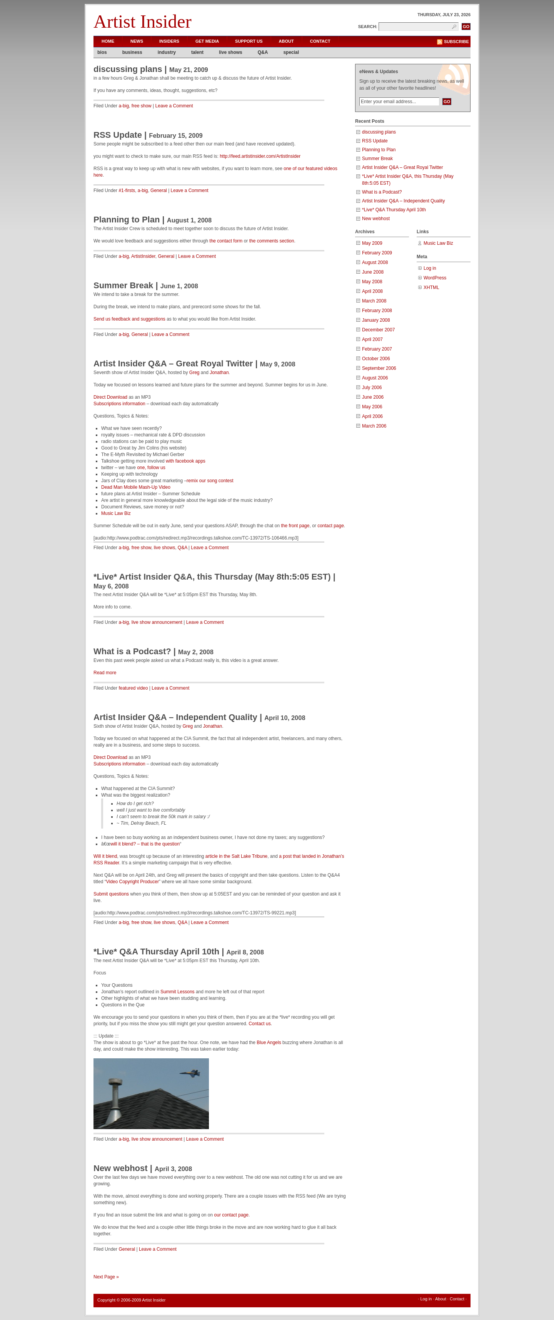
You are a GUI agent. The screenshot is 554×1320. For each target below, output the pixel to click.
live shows (230, 52)
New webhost (120, 1168)
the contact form (225, 241)
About (286, 41)
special (291, 52)
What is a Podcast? (132, 651)
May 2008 (372, 281)
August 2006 (375, 378)
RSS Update (117, 135)
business (132, 52)
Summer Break (123, 285)
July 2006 (372, 387)
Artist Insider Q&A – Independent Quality (175, 717)
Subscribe (456, 41)
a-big (123, 106)
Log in (430, 268)
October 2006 (376, 358)
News (136, 41)
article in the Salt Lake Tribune (236, 856)
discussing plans (127, 69)
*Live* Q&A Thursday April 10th (156, 951)
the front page (295, 525)
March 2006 (374, 426)
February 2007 (377, 349)
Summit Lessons (177, 991)
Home (108, 41)
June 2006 (373, 397)
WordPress (435, 278)
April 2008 (372, 291)
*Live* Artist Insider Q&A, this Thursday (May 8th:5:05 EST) (212, 576)
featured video (133, 688)
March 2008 (374, 301)
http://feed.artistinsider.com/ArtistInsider (260, 156)
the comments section (271, 241)
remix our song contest (210, 480)
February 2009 (377, 253)
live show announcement (157, 622)
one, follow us (151, 467)
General (158, 190)
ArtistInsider (143, 256)
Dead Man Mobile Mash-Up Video (135, 487)
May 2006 (372, 406)
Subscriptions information (119, 403)
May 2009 (372, 243)
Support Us (249, 41)
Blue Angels (269, 1042)
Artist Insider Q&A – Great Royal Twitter (173, 363)
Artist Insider (142, 21)
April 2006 (372, 416)
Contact (320, 41)
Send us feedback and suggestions (129, 319)
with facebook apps (185, 461)
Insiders (169, 41)
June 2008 (373, 272)
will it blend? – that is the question (145, 844)
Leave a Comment (174, 106)
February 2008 (377, 310)
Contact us (259, 1023)
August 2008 (375, 262)
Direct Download (110, 397)
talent (197, 52)
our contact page (231, 1215)
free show (142, 106)
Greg (194, 372)
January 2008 (376, 320)
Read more (104, 672)
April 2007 (372, 339)
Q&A (263, 52)
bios (102, 52)
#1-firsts (126, 190)
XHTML (431, 287)
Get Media (207, 41)
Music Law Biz (116, 513)
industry (167, 52)
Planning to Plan (126, 219)
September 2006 (379, 368)
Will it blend (105, 856)
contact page (330, 525)
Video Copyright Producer (132, 881)
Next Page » (106, 1277)
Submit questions (111, 894)
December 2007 (378, 330)
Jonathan (219, 372)
